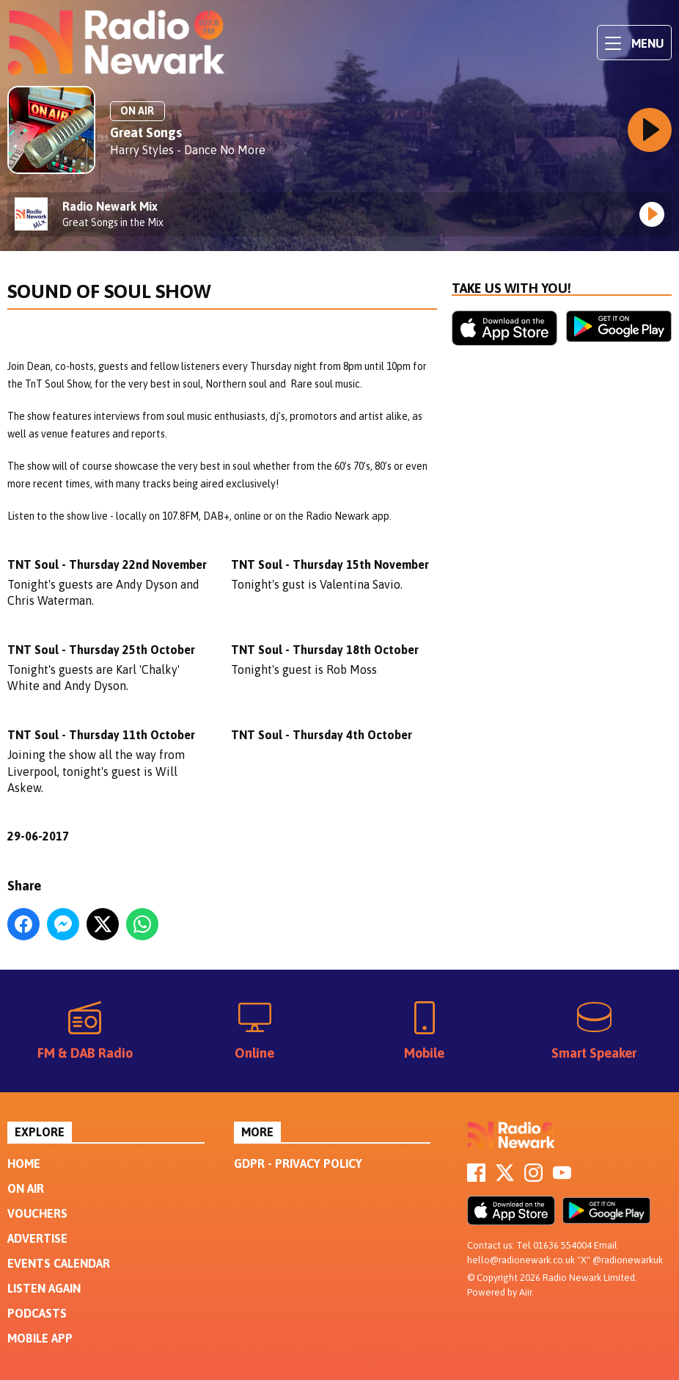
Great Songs (146, 132)
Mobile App (40, 1338)
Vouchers (37, 1213)
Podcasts (37, 1313)
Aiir (525, 1292)
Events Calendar (58, 1263)
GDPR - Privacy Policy (298, 1163)
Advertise (37, 1238)
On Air (25, 1188)
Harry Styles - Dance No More (187, 149)
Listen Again (44, 1288)
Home (23, 1163)
